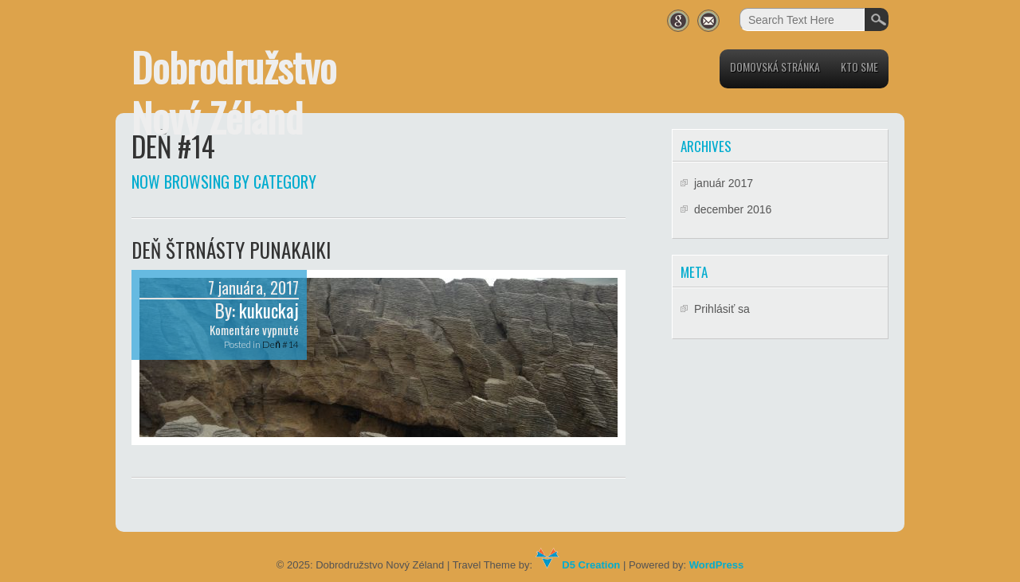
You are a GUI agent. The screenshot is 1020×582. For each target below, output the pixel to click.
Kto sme (859, 66)
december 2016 (732, 209)
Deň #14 (280, 344)
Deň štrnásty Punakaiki (231, 249)
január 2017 (723, 183)
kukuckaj (269, 310)
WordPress (716, 565)
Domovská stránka (775, 66)
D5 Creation (578, 565)
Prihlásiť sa (722, 309)
